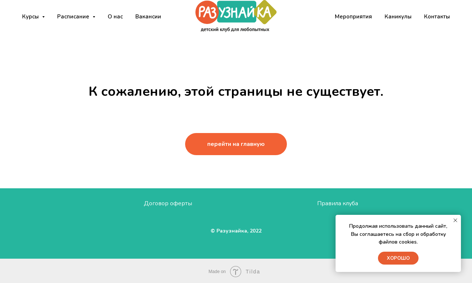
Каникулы (398, 16)
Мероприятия (353, 16)
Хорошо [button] (398, 258)
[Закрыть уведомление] (455, 220)
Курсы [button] (31, 16)
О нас (115, 16)
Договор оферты (168, 203)
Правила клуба (337, 203)
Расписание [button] (74, 16)
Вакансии (148, 16)
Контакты (437, 16)
